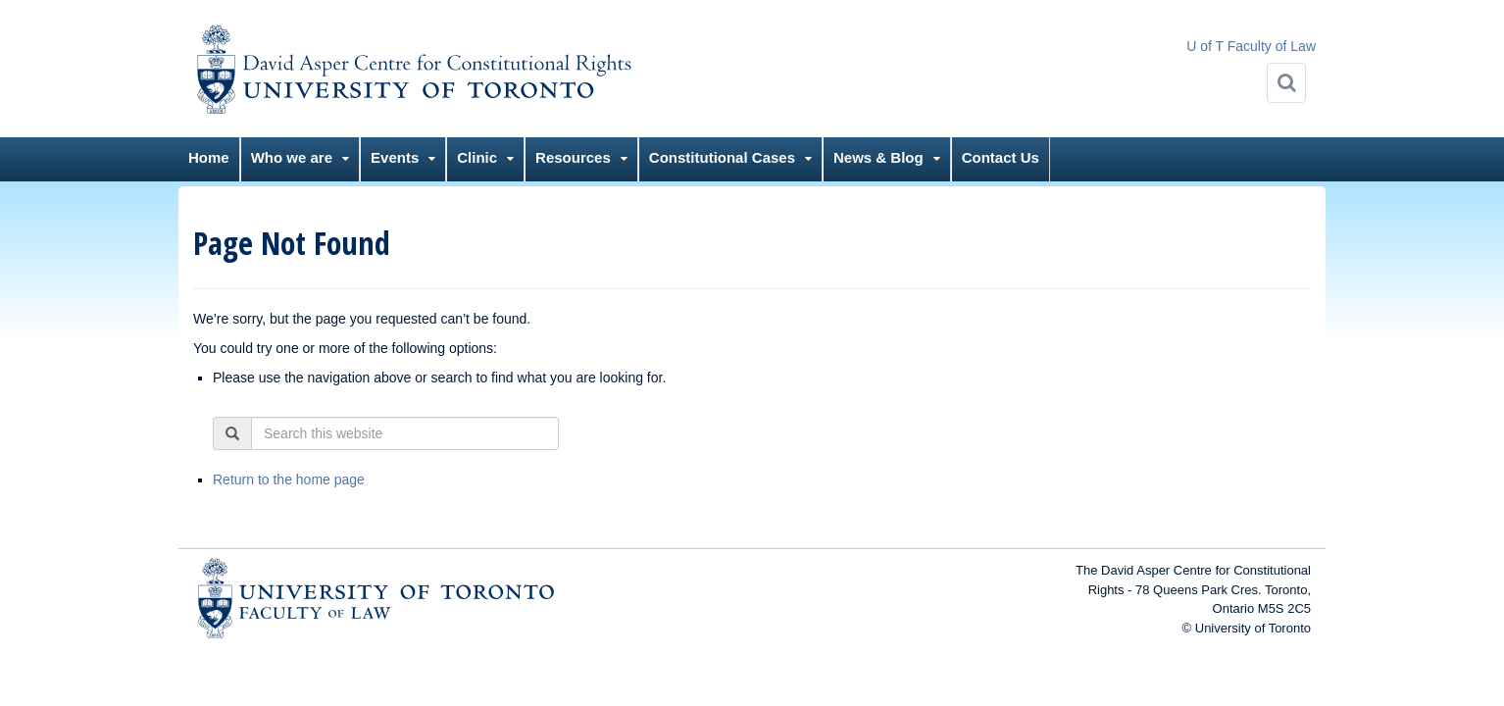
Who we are (291, 157)
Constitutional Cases (722, 157)
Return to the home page (289, 479)
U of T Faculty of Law (1251, 46)
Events (395, 157)
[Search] (1286, 83)
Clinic (477, 157)
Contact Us (1000, 157)
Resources (573, 157)
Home (208, 157)
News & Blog (878, 157)
